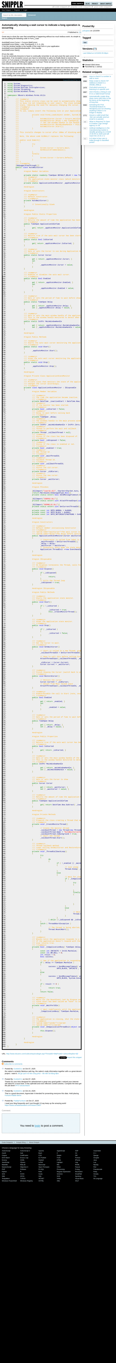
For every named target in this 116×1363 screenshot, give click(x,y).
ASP (76, 1332)
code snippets (77, 3)
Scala (40, 1355)
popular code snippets (81, 7)
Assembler (97, 1332)
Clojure (4, 1336)
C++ (94, 1334)
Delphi (59, 1336)
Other (59, 1348)
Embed (71, 80)
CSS (40, 1336)
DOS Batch (6, 1338)
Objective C (24, 1348)
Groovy (4, 1341)
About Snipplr (34, 1323)
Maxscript (41, 1345)
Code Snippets (7, 1323)
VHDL (59, 1359)
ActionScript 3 (25, 1332)
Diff (76, 1336)
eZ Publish (42, 1338)
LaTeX (40, 1343)
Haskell (41, 1341)
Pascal (77, 1348)
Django (95, 1336)
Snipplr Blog (21, 1323)
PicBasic (23, 1350)
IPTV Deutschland (22, 1266)
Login (25, 10)
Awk (21, 1334)
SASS (22, 1355)
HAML (22, 1341)
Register (17, 10)
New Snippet (6, 10)
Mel (58, 1345)
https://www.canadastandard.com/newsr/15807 (23, 1286)
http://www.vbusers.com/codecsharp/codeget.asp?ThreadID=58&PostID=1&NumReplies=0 (41, 1235)
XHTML (41, 1362)
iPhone (77, 1341)
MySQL (96, 1345)
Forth (58, 1338)
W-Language (97, 1359)
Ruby (95, 1352)
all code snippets (60, 7)
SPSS (22, 1357)
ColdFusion (24, 1336)
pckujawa (86, 31)
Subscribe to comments (12, 1245)
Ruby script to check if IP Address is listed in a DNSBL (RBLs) (99, 83)
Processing (61, 1350)
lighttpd (59, 1343)
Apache (41, 1332)
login (37, 1306)
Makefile (5, 1345)
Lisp (76, 1343)
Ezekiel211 (18, 1250)
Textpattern (6, 1359)
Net (85, 42)
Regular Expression (64, 1352)
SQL (40, 1357)
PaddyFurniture (20, 1282)
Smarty (95, 1355)
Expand (65, 80)
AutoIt (4, 1334)
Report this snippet (74, 1238)
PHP (3, 1350)
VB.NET (41, 1359)
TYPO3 (22, 1359)
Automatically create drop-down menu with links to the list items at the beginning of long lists (100, 99)
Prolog (77, 1350)
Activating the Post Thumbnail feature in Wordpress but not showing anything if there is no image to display (100, 109)
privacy (95, 3)
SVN (58, 1357)
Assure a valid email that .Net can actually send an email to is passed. (99, 117)
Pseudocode (97, 1350)
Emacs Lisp (24, 1338)
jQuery (22, 1343)
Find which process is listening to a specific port (99, 88)
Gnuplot (96, 1338)
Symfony (78, 1357)
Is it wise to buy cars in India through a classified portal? (99, 140)
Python (4, 1352)
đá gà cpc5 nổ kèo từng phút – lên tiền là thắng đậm (38, 1254)
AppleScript (61, 1332)
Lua (94, 1343)
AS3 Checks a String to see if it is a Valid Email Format (100, 93)
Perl (94, 1348)
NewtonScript (6, 1348)
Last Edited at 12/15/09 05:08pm (95, 53)
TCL (94, 1357)
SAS (3, 1355)
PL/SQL (41, 1350)
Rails (40, 1352)
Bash (40, 1334)
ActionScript (6, 1332)
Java (95, 1341)
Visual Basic (79, 1359)
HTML (59, 1341)
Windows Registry (26, 1362)
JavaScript (5, 1343)
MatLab (22, 1345)
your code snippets (102, 7)
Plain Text (78, 80)
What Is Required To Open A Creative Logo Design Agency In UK (99, 123)
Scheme (60, 1355)
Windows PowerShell (9, 1362)
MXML (77, 1345)
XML (58, 1362)
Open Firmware (43, 1348)
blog (88, 3)
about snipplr (105, 3)
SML (3, 1357)
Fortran (77, 1338)
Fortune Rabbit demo (13, 1276)
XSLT (77, 1362)
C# (80, 32)
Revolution (79, 1352)
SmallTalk (78, 1355)
